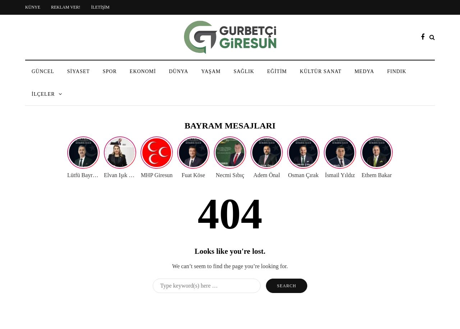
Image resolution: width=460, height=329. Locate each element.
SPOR (110, 71)
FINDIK (396, 71)
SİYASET (78, 71)
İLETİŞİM (100, 7)
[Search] (207, 286)
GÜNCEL (43, 71)
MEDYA (364, 71)
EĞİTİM (277, 71)
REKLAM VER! (65, 7)
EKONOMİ (143, 71)
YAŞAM (211, 71)
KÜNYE (32, 7)
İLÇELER (43, 94)
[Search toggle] (432, 37)
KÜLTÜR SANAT (320, 71)
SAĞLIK (244, 71)
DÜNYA (178, 71)
